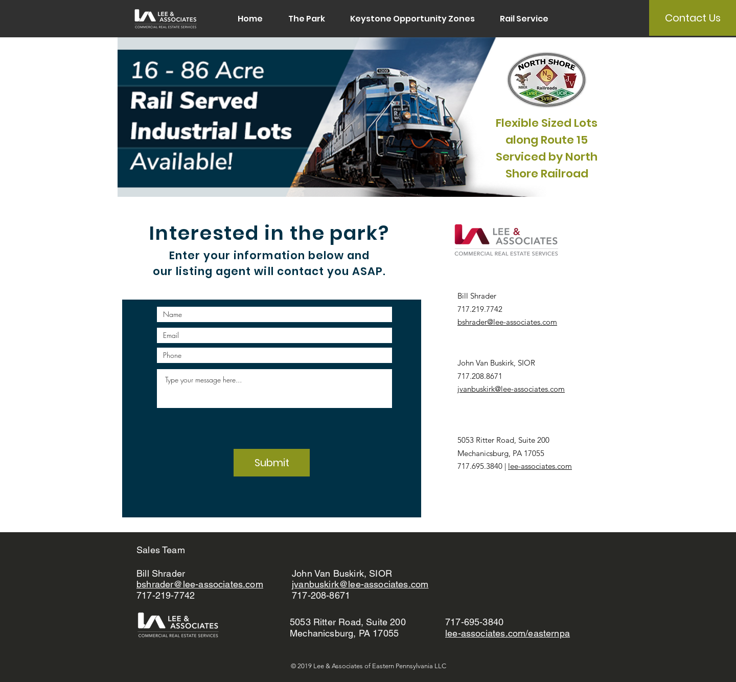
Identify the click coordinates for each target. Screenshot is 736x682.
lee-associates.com (540, 466)
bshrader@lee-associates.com (507, 322)
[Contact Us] (692, 18)
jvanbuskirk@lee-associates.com (511, 389)
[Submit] (272, 462)
